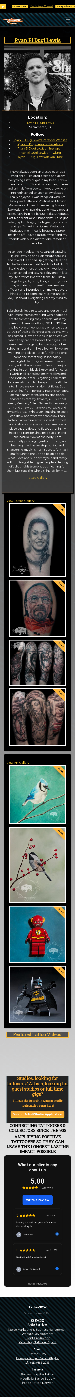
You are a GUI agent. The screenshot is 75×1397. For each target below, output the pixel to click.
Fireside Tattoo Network (37, 1383)
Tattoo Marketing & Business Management (37, 1329)
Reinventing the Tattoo (37, 1374)
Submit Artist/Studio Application (37, 1114)
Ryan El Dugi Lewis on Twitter (40, 152)
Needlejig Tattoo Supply (37, 1378)
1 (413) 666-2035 (37, 1362)
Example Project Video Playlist (37, 1358)
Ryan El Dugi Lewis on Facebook (40, 144)
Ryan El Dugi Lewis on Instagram (40, 148)
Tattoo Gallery (37, 477)
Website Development (38, 1334)
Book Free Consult (48, 6)
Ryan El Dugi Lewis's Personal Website (40, 140)
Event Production (37, 1338)
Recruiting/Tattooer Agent (38, 1342)
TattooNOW (37, 1354)
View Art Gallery (18, 762)
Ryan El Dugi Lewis (37, 40)
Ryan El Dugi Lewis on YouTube (40, 157)
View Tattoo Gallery (21, 501)
